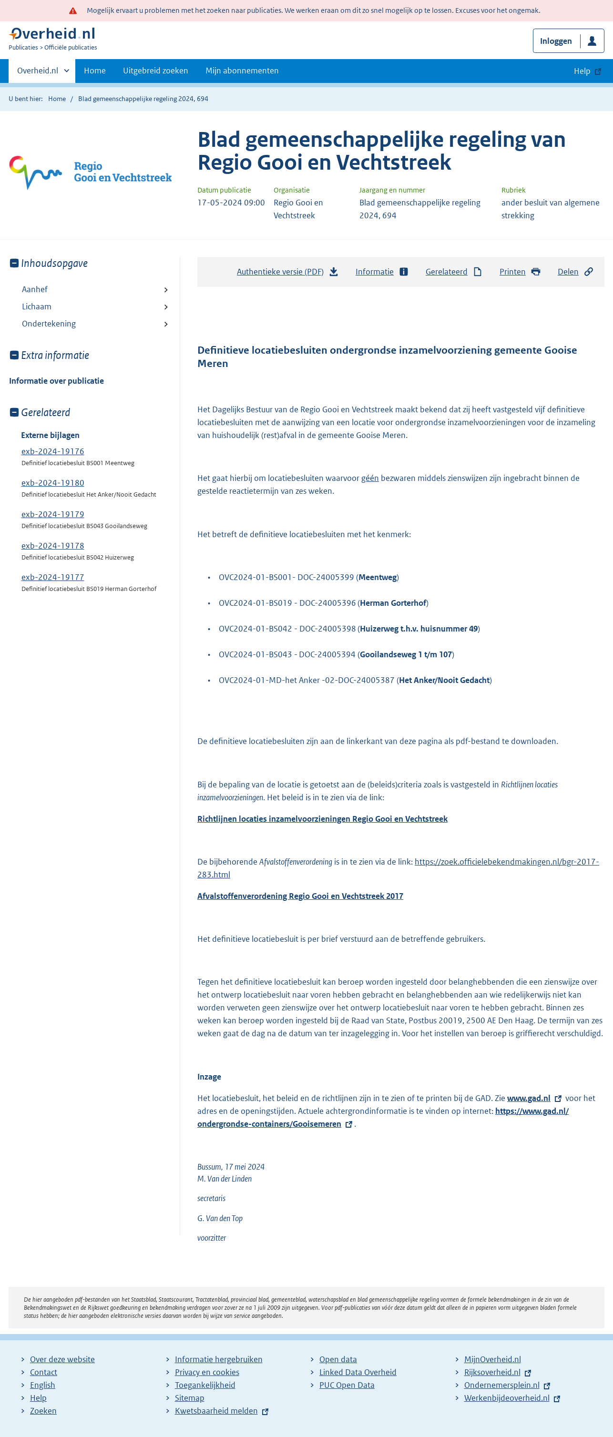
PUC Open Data (347, 1385)
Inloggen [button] (556, 41)
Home (95, 70)
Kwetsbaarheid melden (216, 1411)
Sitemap (189, 1398)
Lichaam (36, 306)
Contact (43, 1372)
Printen (520, 271)
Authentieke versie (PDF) (288, 274)
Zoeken (43, 1411)
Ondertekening (49, 323)
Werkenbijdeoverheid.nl (507, 1398)
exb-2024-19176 (52, 451)
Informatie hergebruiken (219, 1359)
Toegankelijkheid (205, 1385)
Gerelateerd (454, 271)
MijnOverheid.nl (492, 1359)
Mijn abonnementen (242, 70)
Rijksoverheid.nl (492, 1372)
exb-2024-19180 (52, 483)
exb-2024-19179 (52, 514)
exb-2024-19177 (52, 577)
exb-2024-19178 (52, 545)
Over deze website (62, 1359)
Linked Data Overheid (358, 1372)
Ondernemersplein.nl (502, 1385)
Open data (338, 1359)
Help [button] (582, 71)
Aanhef (35, 289)
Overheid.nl (37, 73)
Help (38, 1398)
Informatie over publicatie (56, 381)
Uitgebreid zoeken (155, 70)
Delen (576, 271)
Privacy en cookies (207, 1372)
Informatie (382, 271)
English (42, 1385)
